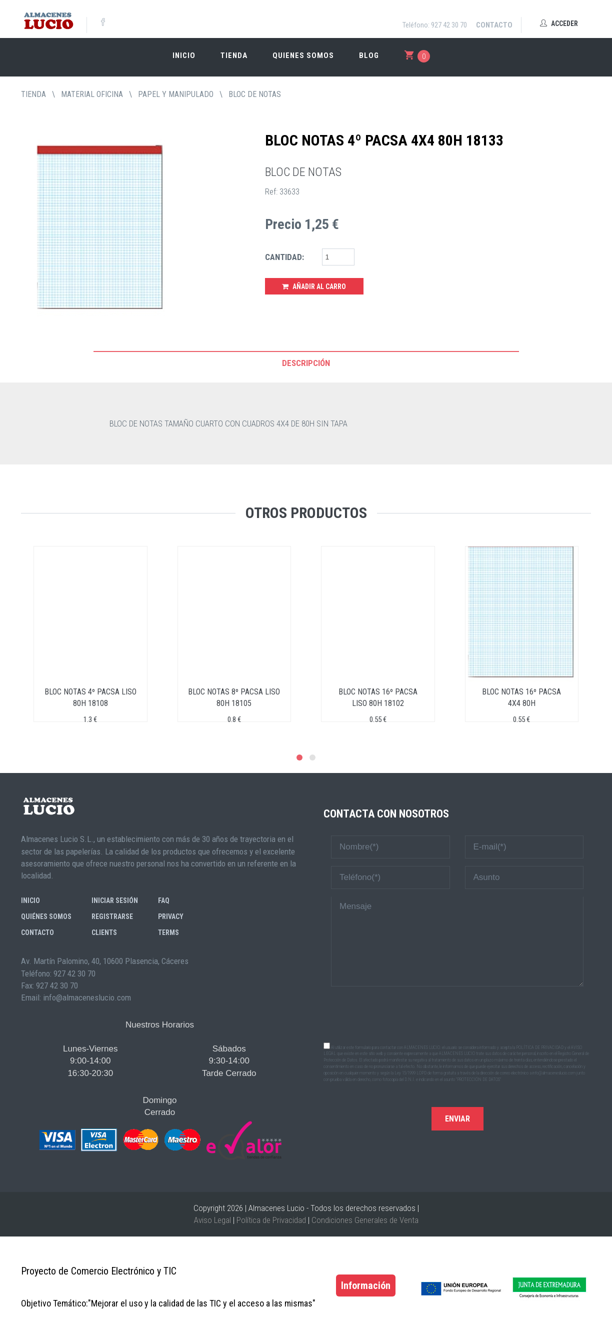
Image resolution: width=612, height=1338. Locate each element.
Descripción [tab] (306, 363)
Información (365, 1286)
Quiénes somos (46, 916)
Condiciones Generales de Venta (365, 1220)
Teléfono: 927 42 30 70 (434, 25)
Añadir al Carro (314, 286)
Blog (369, 55)
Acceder (559, 24)
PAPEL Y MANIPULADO (176, 94)
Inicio (184, 55)
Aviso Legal (212, 1220)
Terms (168, 932)
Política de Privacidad (271, 1220)
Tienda (234, 55)
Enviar (457, 1119)
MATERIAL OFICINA (92, 94)
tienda (33, 94)
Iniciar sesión (115, 900)
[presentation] (458, 1013)
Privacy (171, 916)
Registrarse (112, 916)
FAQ (164, 900)
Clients (104, 932)
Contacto (494, 25)
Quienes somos (303, 55)
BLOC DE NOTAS (254, 94)
